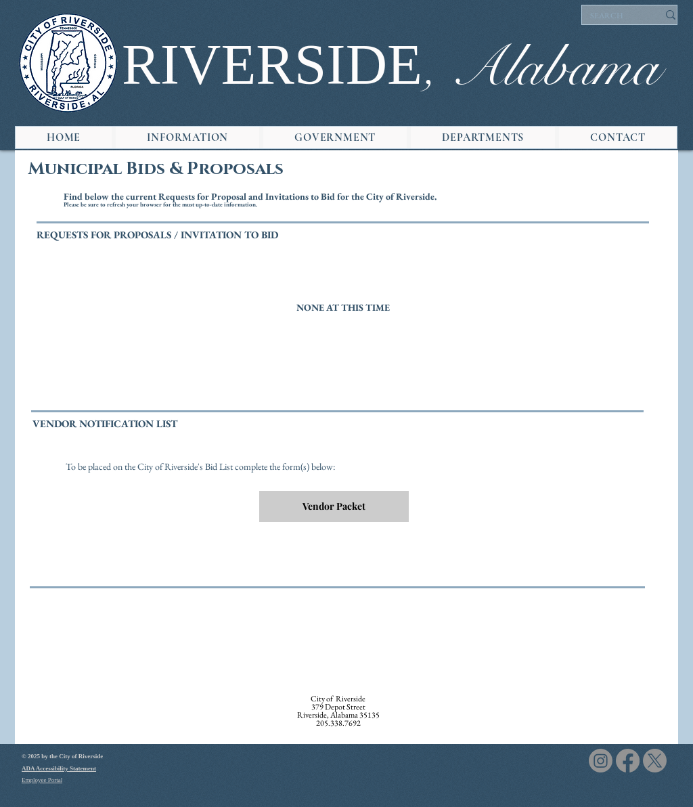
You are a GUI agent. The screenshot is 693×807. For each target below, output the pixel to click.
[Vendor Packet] (334, 506)
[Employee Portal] (70, 780)
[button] (187, 137)
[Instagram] (600, 760)
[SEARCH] (614, 16)
